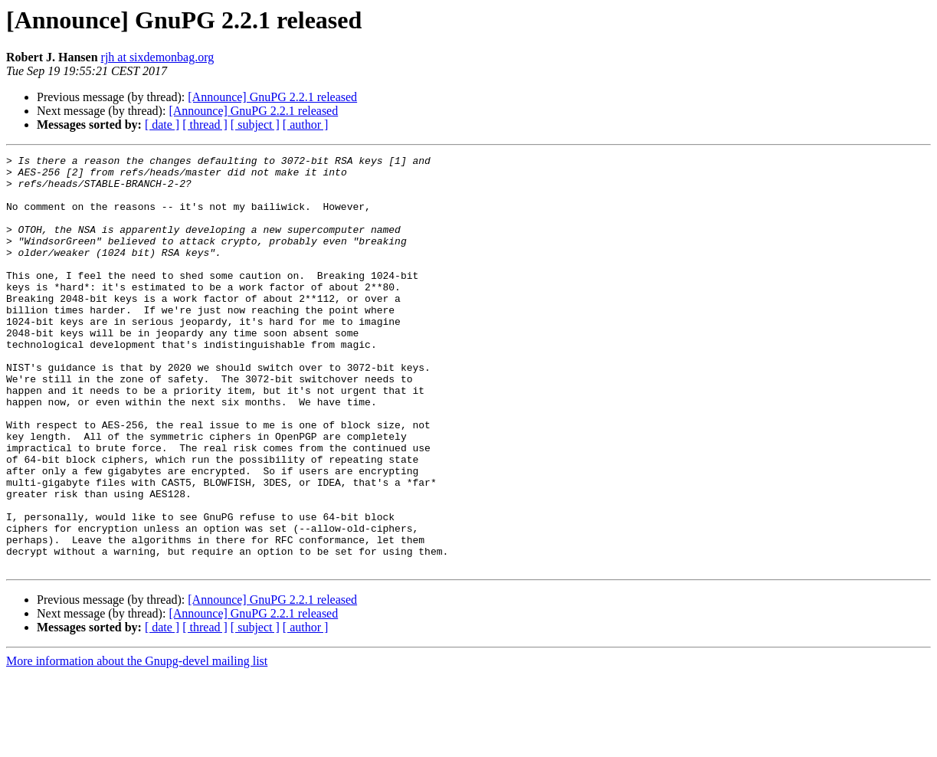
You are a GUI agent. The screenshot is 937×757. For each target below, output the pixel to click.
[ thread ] (205, 124)
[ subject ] (255, 124)
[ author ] (306, 124)
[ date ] (162, 124)
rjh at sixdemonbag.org (158, 57)
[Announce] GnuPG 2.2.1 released (272, 96)
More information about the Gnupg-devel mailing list (136, 743)
